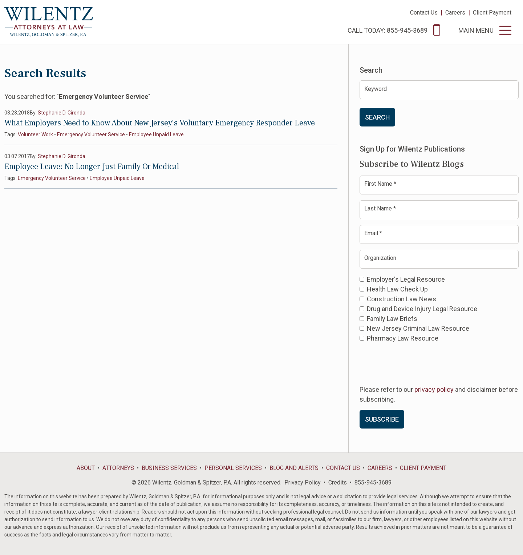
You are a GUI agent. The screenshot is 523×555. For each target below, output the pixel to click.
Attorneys (118, 467)
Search (377, 117)
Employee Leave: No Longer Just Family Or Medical (91, 166)
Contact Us (424, 12)
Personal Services (233, 467)
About (86, 467)
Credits (337, 482)
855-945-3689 (373, 482)
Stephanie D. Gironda (61, 113)
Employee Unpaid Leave (156, 134)
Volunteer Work (35, 134)
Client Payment (492, 12)
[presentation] (415, 363)
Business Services (169, 467)
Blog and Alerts (294, 467)
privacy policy (434, 389)
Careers (455, 12)
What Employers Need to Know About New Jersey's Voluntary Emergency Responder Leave (159, 123)
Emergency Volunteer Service (91, 134)
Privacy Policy (302, 482)
